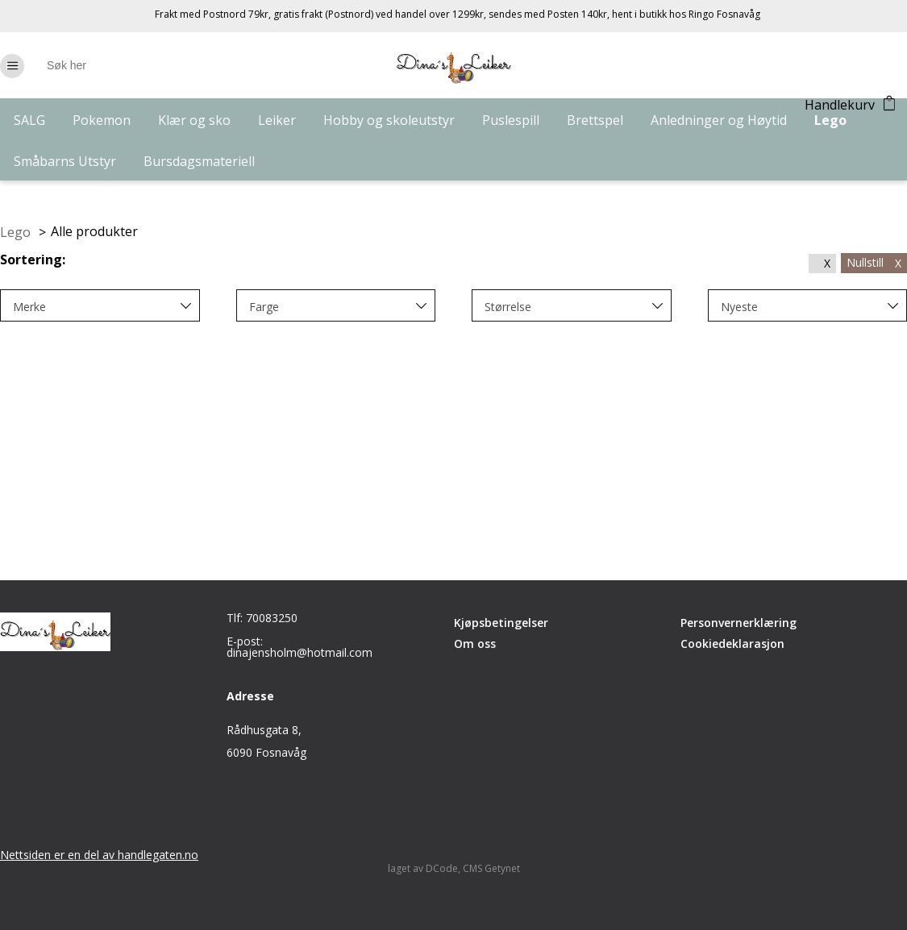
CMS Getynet (491, 868)
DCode (442, 868)
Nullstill (874, 262)
